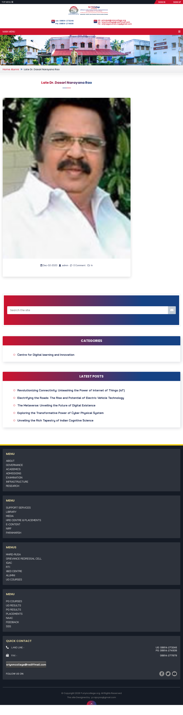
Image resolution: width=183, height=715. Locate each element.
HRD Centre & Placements (23, 520)
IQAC (9, 562)
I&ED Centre (14, 571)
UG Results (13, 605)
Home (6, 69)
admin (63, 265)
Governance (14, 465)
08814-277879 (168, 655)
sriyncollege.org (91, 693)
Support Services (18, 507)
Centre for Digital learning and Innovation (45, 354)
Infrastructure (17, 481)
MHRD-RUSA (13, 554)
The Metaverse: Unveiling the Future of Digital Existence (56, 405)
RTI (8, 567)
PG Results (13, 609)
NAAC (9, 618)
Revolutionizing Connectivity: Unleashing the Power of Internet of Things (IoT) (71, 390)
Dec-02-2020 (48, 265)
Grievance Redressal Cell (24, 558)
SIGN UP (177, 2)
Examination (14, 477)
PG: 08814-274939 (64, 23)
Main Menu (91, 31)
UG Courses (14, 579)
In (90, 265)
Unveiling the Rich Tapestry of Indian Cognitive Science (55, 420)
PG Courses (14, 601)
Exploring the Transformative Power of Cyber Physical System (60, 413)
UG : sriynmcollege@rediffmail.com (114, 22)
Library (11, 511)
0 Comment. (78, 265)
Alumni (15, 69)
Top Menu (7, 2)
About (10, 460)
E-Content (13, 524)
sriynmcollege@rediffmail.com (26, 664)
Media (10, 516)
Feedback (12, 622)
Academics (13, 469)
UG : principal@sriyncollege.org (112, 20)
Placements (14, 613)
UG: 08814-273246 (64, 20)
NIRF (9, 528)
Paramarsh (13, 532)
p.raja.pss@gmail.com (103, 697)
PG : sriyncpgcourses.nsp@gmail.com (115, 24)
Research (12, 485)
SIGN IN (161, 2)
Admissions (13, 473)
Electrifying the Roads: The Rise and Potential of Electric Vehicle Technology (70, 398)
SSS (8, 626)
